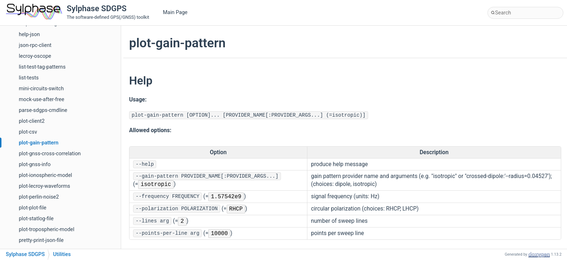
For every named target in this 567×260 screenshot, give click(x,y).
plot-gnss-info (35, 164)
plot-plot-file (32, 208)
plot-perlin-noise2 (39, 197)
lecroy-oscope (35, 56)
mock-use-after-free (41, 99)
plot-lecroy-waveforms (44, 186)
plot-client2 (31, 121)
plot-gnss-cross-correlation (50, 154)
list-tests (29, 78)
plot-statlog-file (36, 219)
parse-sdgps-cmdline (43, 110)
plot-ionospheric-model (45, 175)
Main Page (175, 12)
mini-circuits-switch (41, 89)
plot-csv (28, 132)
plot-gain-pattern (39, 143)
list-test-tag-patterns (42, 67)
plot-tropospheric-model (46, 229)
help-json (29, 34)
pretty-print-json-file (41, 240)
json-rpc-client (35, 45)
